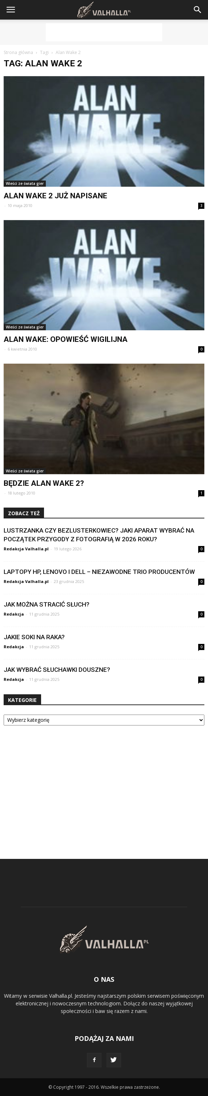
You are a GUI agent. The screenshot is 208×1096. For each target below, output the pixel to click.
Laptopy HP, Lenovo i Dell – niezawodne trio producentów (99, 571)
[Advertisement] (104, 32)
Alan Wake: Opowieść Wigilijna (66, 339)
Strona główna (18, 52)
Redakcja (14, 614)
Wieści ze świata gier (25, 183)
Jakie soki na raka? (34, 637)
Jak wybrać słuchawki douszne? (57, 669)
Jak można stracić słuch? (46, 604)
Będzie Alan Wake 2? (44, 483)
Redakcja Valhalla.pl (26, 548)
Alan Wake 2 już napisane (55, 195)
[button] (198, 10)
